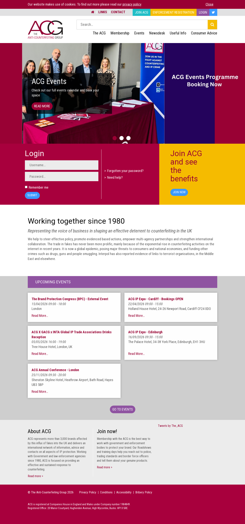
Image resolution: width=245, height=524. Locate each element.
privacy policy (131, 4)
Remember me (36, 187)
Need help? (115, 178)
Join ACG (141, 12)
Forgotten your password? (125, 171)
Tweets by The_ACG (170, 426)
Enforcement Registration (173, 12)
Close (209, 4)
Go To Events (122, 409)
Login (203, 12)
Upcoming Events (53, 282)
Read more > (35, 476)
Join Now (179, 192)
